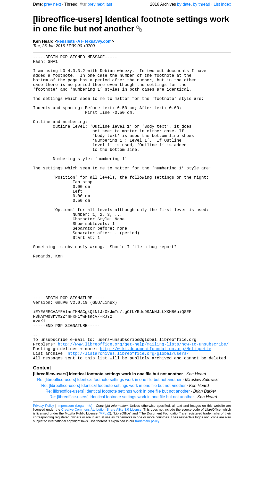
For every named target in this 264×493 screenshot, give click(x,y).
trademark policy (147, 489)
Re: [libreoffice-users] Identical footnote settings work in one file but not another (109, 447)
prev (48, 4)
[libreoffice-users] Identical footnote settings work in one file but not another (131, 23)
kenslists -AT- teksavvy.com (84, 41)
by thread (201, 4)
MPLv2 (105, 481)
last (109, 4)
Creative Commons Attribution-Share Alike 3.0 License (101, 477)
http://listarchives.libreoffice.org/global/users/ (128, 420)
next (57, 4)
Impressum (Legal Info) (74, 473)
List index (222, 4)
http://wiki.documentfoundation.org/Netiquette (155, 414)
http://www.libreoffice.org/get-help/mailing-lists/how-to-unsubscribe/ (143, 409)
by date (184, 4)
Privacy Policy (43, 473)
